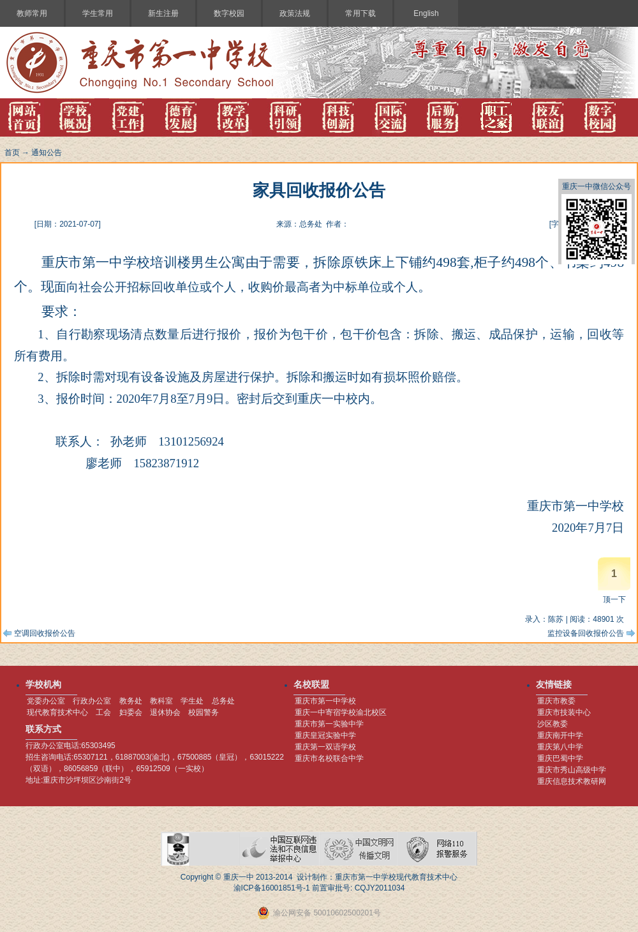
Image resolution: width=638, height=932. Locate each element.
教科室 (161, 700)
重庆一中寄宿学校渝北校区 (341, 712)
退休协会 (165, 712)
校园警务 (203, 712)
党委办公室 (46, 700)
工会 (103, 712)
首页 (12, 152)
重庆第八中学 (560, 746)
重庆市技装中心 (564, 712)
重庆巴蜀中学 (560, 758)
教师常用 (32, 13)
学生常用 (97, 13)
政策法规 (294, 13)
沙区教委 (552, 723)
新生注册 (163, 13)
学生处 (192, 700)
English (425, 13)
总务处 (223, 700)
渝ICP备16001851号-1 (272, 887)
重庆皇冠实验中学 (325, 735)
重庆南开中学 (560, 735)
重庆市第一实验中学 (329, 723)
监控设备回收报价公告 (585, 633)
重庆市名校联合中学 (329, 758)
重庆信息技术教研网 (571, 781)
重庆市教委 (556, 700)
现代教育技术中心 (57, 712)
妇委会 (130, 712)
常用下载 (360, 13)
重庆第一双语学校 (325, 746)
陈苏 (555, 619)
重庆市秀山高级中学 (571, 769)
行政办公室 (92, 700)
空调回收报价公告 (44, 633)
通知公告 (46, 152)
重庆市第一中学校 (325, 700)
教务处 (130, 700)
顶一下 (614, 599)
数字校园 (229, 13)
